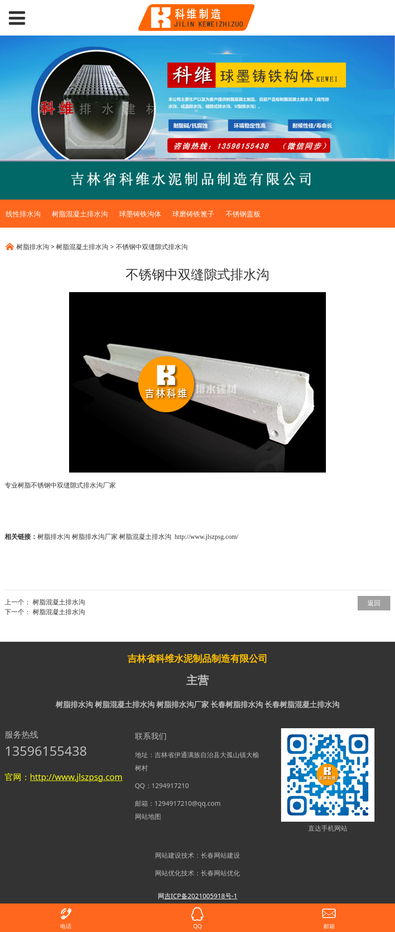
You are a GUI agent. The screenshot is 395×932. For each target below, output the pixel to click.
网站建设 (168, 855)
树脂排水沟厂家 (95, 536)
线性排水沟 (23, 213)
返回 (374, 602)
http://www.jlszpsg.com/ (207, 536)
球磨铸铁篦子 (193, 213)
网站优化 (168, 872)
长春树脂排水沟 (237, 704)
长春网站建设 (220, 855)
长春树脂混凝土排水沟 (302, 704)
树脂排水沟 (32, 246)
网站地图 (148, 816)
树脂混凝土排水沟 (80, 213)
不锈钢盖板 (243, 213)
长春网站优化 (220, 872)
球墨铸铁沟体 (140, 213)
